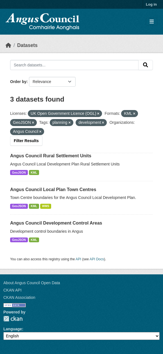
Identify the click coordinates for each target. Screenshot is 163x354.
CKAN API (12, 290)
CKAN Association (19, 297)
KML (34, 172)
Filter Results (26, 140)
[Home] (8, 45)
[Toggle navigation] (151, 22)
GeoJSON (19, 172)
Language (12, 329)
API (78, 259)
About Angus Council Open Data (31, 283)
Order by (18, 81)
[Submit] (145, 65)
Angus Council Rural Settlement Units (50, 155)
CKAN (12, 319)
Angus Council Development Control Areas (56, 223)
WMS (45, 206)
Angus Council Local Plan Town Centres (53, 189)
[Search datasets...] (74, 65)
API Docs (97, 259)
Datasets (27, 45)
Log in (151, 4)
